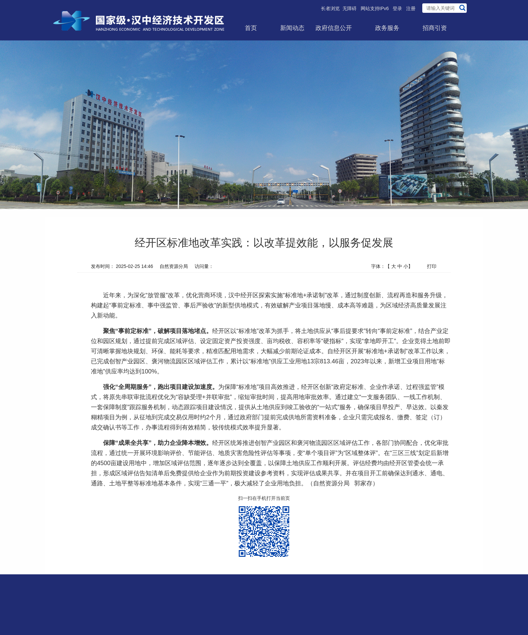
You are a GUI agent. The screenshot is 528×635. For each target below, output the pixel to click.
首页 (251, 28)
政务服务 (387, 28)
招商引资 (435, 28)
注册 (411, 8)
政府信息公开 (334, 28)
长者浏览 (330, 8)
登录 (397, 8)
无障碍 (349, 8)
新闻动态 (292, 28)
